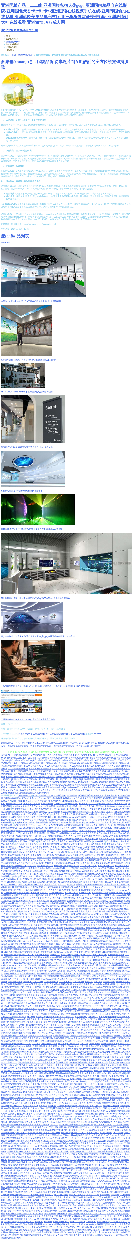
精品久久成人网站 (20, 936)
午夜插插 (94, 801)
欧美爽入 (63, 1208)
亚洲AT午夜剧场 (77, 1222)
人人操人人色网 (117, 1108)
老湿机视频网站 (105, 1235)
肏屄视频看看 (29, 828)
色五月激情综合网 (41, 801)
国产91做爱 (19, 992)
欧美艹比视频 (103, 1222)
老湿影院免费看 (114, 971)
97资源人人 (55, 955)
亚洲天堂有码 (23, 879)
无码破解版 (38, 1213)
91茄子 (103, 1154)
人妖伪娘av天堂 (41, 1095)
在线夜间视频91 (51, 982)
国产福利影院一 (81, 820)
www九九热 (74, 1038)
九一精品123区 (60, 804)
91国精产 (70, 938)
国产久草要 (97, 890)
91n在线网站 (89, 860)
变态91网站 (32, 1184)
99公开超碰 (125, 1195)
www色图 (18, 998)
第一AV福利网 (77, 1165)
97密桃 (117, 957)
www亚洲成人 (75, 852)
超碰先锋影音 (79, 979)
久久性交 (52, 971)
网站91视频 (60, 855)
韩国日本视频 (80, 1157)
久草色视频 (42, 922)
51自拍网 (25, 933)
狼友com (95, 971)
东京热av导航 (10, 1041)
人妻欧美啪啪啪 (57, 938)
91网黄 (109, 1027)
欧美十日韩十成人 (85, 1159)
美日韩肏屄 (26, 911)
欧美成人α (40, 1017)
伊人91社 (71, 1116)
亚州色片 (114, 933)
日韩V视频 (21, 1184)
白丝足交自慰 (85, 1049)
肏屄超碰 (35, 893)
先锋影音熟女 (52, 987)
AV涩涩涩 (78, 952)
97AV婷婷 (56, 1103)
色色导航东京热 (19, 806)
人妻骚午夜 (23, 1025)
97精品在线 (17, 1230)
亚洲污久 (73, 1003)
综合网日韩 (85, 798)
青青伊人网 (22, 1041)
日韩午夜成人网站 (14, 1154)
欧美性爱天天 (99, 1027)
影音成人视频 (52, 941)
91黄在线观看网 (98, 925)
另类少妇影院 (66, 925)
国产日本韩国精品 (63, 979)
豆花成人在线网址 (26, 1054)
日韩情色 (69, 952)
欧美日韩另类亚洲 (111, 1106)
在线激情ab (43, 1019)
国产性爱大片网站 (113, 876)
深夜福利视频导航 (93, 1219)
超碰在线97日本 (44, 817)
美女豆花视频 (65, 1216)
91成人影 (87, 911)
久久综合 (103, 1017)
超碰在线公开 (67, 1114)
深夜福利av (86, 1027)
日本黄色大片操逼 (112, 922)
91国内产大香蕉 (11, 971)
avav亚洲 (100, 1186)
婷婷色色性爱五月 (43, 1232)
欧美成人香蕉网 (82, 1111)
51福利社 (36, 1044)
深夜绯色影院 (76, 933)
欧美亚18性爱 (10, 1227)
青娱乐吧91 (68, 922)
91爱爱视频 (9, 839)
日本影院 (23, 882)
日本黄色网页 (93, 1133)
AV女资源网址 (10, 884)
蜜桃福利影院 (86, 1087)
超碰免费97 (66, 1224)
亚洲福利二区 (43, 833)
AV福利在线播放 (34, 1049)
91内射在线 (20, 1019)
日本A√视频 (93, 930)
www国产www (115, 949)
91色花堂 (62, 884)
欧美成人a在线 (99, 887)
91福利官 (29, 909)
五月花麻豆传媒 (8, 830)
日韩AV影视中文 (61, 1151)
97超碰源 (87, 933)
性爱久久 (23, 1208)
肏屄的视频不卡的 (14, 1079)
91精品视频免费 (30, 1106)
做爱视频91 (73, 804)
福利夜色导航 (41, 1146)
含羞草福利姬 (76, 1006)
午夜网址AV (27, 1095)
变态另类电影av (55, 1135)
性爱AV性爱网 (91, 906)
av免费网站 (55, 946)
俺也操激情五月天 (106, 960)
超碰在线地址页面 (43, 798)
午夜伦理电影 (41, 971)
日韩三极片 (30, 1030)
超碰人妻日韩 (40, 1114)
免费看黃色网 (117, 1103)
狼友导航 (16, 1046)
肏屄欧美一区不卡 (101, 1108)
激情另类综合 (26, 930)
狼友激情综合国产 (39, 1003)
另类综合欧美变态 (75, 901)
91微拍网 (66, 890)
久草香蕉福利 (86, 949)
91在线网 (71, 1143)
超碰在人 (49, 1195)
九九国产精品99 (44, 1230)
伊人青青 (17, 1071)
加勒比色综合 (75, 1235)
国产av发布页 (114, 1168)
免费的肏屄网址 (110, 984)
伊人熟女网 (72, 919)
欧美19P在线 (29, 822)
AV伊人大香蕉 (109, 1116)
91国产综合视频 (25, 884)
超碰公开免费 (64, 1025)
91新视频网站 (104, 1189)
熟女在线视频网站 (120, 963)
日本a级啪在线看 (65, 1203)
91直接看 (46, 1111)
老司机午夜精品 (19, 1049)
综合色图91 (26, 1173)
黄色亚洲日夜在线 (28, 973)
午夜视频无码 (29, 1205)
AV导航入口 (51, 1205)
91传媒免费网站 (28, 857)
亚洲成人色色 (47, 1027)
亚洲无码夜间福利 (16, 1141)
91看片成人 (92, 963)
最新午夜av (104, 906)
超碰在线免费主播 (12, 1116)
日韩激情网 (58, 1232)
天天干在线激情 (49, 836)
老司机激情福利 (100, 955)
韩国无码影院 (113, 1141)
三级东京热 (94, 1154)
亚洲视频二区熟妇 (31, 804)
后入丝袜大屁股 (112, 1068)
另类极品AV (34, 1227)
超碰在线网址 (85, 879)
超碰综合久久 (72, 984)
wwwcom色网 (68, 1033)
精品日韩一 (6, 928)
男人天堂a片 (120, 1084)
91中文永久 (58, 1065)
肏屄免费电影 (65, 998)
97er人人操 (93, 804)
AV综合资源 (82, 1046)
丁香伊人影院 (54, 849)
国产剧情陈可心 (74, 1184)
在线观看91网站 (116, 893)
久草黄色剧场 (112, 1006)
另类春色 (71, 884)
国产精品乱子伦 (21, 1157)
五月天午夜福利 (123, 839)
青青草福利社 (120, 817)
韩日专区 (101, 830)
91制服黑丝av (55, 1162)
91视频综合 (9, 1008)
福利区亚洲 (81, 1122)
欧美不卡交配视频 (41, 847)
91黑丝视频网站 (15, 1205)
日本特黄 (86, 925)
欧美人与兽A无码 (31, 1092)
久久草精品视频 (116, 901)
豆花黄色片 (53, 1146)
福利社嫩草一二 (79, 998)
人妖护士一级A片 (65, 971)
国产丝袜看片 (96, 1019)
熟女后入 (64, 1003)
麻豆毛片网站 (52, 1219)
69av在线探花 (40, 830)
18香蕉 (87, 952)
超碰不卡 (34, 963)
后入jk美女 (77, 941)
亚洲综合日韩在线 (80, 1095)
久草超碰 (98, 1184)
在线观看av (77, 1216)
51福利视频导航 (84, 1076)
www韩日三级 (41, 1060)
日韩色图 (97, 911)
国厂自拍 (30, 979)
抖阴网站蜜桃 (43, 960)
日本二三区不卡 (30, 841)
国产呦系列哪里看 (72, 825)
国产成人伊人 (37, 860)
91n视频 (78, 938)
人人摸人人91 (31, 852)
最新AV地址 (9, 1068)
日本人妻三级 (46, 1108)
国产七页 (104, 857)
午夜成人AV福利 (78, 990)
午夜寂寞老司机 (57, 1049)
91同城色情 (31, 1127)
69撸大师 (90, 936)
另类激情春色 (28, 949)
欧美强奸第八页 (61, 1038)
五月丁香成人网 (46, 852)
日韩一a (110, 1213)
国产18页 (65, 1006)
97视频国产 (100, 1224)
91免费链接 (79, 1114)
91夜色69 (27, 917)
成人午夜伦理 (110, 795)
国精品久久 (62, 836)
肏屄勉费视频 (82, 1168)
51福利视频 (62, 1213)
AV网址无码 (47, 1071)
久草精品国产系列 (106, 938)
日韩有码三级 (10, 1143)
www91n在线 (86, 895)
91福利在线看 (10, 798)
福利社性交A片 (41, 1224)
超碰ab (43, 968)
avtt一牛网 (111, 887)
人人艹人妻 (92, 1081)
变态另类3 (32, 928)
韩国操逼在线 (114, 1079)
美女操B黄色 (34, 1041)
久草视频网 (38, 982)
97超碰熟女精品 (42, 955)
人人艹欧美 (100, 812)
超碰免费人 (6, 1127)
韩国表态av (59, 952)
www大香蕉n (54, 1224)
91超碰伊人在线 (70, 1052)
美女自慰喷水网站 (45, 866)
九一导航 (80, 849)
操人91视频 (50, 1130)
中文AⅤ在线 (108, 1143)
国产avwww (47, 1197)
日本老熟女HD (18, 1127)
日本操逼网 (28, 1224)
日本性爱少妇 (87, 876)
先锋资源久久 (89, 1186)
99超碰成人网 (104, 1149)
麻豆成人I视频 (71, 893)
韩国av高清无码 (67, 976)
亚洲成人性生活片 (40, 1081)
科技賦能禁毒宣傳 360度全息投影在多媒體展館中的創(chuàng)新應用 (32, 529)
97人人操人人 (10, 1065)
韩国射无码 (36, 1211)
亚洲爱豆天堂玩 (83, 1143)
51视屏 (38, 1197)
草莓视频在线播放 (73, 1065)
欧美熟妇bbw (54, 1084)
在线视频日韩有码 (71, 1200)
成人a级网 (93, 995)
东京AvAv (14, 930)
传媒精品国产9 (83, 828)
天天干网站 (82, 930)
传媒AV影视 (108, 898)
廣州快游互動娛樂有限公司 (57, 734)
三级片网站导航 (56, 1127)
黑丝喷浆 (121, 874)
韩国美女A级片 (32, 968)
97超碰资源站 (124, 1044)
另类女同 (54, 833)
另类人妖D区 (20, 919)
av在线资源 (29, 1232)
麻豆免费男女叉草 (88, 866)
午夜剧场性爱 (91, 839)
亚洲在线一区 (39, 987)
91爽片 (4, 814)
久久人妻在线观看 (116, 1022)
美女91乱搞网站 (28, 1000)
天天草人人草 (89, 976)
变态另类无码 (48, 1062)
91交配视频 (6, 1181)
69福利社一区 (27, 1146)
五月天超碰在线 (56, 1095)
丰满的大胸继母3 (38, 933)
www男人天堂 (65, 982)
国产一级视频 (89, 852)
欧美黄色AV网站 (69, 1008)
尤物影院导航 (22, 836)
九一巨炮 (121, 855)
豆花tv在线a (84, 1030)
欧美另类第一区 (101, 901)
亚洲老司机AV (54, 1060)
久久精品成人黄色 (73, 863)
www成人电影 (66, 963)
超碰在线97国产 (11, 955)
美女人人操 (105, 1170)
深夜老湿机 (41, 1154)
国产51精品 (102, 833)
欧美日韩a (27, 801)
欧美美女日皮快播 (41, 1143)
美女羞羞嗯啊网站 (72, 1127)
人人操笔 (118, 1122)
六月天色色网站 (13, 1038)
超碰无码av (105, 1195)
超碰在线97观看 (53, 1006)
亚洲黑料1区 (52, 933)
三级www (35, 1108)
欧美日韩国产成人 (23, 1006)
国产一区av (15, 1124)
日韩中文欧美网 (67, 814)
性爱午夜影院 (88, 1060)
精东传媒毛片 (16, 1106)
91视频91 (123, 933)
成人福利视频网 (8, 990)
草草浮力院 (79, 957)
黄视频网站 (97, 1143)
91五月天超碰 (54, 909)
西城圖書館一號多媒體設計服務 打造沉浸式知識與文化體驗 (28, 719)
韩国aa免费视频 (77, 906)
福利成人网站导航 (32, 1097)
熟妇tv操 (18, 841)
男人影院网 (13, 814)
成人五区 (94, 1227)
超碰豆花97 (124, 1057)
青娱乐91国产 (10, 1222)
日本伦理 (43, 1106)
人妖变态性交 (118, 1008)
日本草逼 (31, 1017)
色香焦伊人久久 (113, 830)
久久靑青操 (109, 1084)
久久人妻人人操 (32, 1141)
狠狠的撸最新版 (44, 919)
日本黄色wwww (74, 965)
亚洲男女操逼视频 (80, 1173)
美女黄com (53, 1019)
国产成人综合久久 (115, 1060)
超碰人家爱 (17, 801)
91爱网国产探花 (118, 1089)
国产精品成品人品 (16, 1089)
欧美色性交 (89, 1197)
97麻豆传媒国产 (109, 1127)
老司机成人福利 (17, 909)
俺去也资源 (9, 1006)
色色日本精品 (70, 1076)
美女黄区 (8, 1071)
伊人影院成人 (73, 995)
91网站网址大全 (8, 895)
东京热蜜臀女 (16, 871)
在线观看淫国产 (40, 890)
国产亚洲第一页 (53, 882)
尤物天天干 (45, 1165)
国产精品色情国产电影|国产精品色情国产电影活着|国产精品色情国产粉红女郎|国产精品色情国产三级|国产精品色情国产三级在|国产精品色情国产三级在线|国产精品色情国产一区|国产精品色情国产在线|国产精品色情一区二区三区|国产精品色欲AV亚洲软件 (66, 760)
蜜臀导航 (48, 1222)
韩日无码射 (89, 806)
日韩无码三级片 (93, 1205)
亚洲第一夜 (55, 809)
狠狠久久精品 (88, 1025)
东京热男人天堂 (63, 806)
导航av (24, 1111)
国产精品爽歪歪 (13, 1135)
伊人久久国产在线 (116, 1076)
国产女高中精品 (42, 809)
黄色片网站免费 (114, 1216)
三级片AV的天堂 (114, 868)
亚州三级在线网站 (49, 1041)
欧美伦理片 (53, 1003)
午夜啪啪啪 (53, 1022)
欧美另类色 (66, 812)
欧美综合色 (110, 806)
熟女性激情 (103, 822)
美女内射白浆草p (24, 990)
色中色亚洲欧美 (55, 1227)
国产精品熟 (6, 1060)
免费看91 (88, 841)
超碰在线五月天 (93, 928)
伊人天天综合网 (121, 860)
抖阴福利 (75, 1181)
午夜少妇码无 (39, 1076)
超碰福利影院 (98, 1068)
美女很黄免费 (46, 952)
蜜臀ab (94, 1181)
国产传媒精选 (63, 949)
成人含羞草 (118, 1025)
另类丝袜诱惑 (36, 1170)
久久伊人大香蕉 (88, 833)
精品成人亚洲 (46, 1092)
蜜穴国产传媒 (14, 1162)
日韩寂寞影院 (7, 841)
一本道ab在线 (101, 1162)
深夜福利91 (44, 936)
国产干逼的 (26, 847)
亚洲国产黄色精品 (61, 1222)
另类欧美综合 (14, 933)
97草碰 (68, 1054)
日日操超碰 (121, 1230)
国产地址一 (65, 914)
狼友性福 (19, 1008)
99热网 (124, 1232)
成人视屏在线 (56, 1173)
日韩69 (31, 825)
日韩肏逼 (65, 828)
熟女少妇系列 (50, 1119)
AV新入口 (62, 1046)
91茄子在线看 (122, 995)
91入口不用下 (50, 1025)
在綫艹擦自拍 (76, 1079)
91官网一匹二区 (19, 866)
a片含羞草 (18, 1097)
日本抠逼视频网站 (116, 1162)
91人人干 (41, 941)
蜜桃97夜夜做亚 (115, 1151)
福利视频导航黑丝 (25, 1222)
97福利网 (31, 866)
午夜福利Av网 (26, 925)
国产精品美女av (61, 1087)
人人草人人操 (100, 992)
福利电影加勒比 (59, 1189)
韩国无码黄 (38, 871)
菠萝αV (96, 1230)
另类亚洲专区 (10, 995)
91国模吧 (105, 979)
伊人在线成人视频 (90, 1065)
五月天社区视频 (59, 817)
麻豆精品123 (87, 1184)
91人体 (123, 1041)
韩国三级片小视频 (9, 1054)
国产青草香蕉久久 (120, 871)
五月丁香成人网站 (97, 1213)
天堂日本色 (98, 879)
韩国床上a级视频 (89, 1149)
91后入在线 (100, 1060)
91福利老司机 (60, 795)
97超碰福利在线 (105, 817)
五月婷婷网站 (115, 973)
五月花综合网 (22, 1068)
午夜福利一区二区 (93, 1165)
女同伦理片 (9, 984)
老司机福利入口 (11, 1192)
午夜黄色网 (81, 1089)
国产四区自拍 (52, 1181)
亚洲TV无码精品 (8, 1216)
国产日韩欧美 (47, 876)
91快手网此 (24, 1192)
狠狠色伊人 (40, 979)
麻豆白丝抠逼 (105, 1146)
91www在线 (44, 946)
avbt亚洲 (38, 1057)
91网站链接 (90, 1041)
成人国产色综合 (53, 906)
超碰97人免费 (24, 1151)
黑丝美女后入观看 (109, 1176)
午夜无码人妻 (16, 1103)
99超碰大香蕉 (78, 1054)
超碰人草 (46, 879)
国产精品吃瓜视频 (45, 944)
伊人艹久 (54, 1124)
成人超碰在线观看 (104, 852)
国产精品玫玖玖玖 (86, 1052)
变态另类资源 (85, 984)
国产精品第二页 (26, 955)
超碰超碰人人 (93, 1203)
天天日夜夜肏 (122, 1095)
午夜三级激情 (23, 893)
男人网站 (107, 890)
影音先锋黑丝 (43, 973)
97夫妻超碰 (49, 1235)
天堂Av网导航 (12, 1200)
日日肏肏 (101, 844)
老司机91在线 (77, 806)
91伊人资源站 (115, 1081)
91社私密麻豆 (7, 874)
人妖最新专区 (50, 884)
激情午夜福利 (54, 828)
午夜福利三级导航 (115, 968)
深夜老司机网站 (86, 871)
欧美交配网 (69, 1111)
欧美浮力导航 (29, 1079)
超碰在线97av (120, 1019)
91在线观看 (44, 1157)
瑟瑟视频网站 (98, 1049)
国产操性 (107, 1008)
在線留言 (10, 50)
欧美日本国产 (84, 1135)
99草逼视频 (88, 987)
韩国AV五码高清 (56, 1054)
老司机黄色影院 (23, 1211)
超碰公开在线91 (42, 1176)
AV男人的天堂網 (35, 1065)
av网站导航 (111, 919)
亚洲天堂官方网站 (116, 955)
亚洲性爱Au (73, 1000)
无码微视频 (90, 909)
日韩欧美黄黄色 (13, 847)
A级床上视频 (34, 876)
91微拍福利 (42, 903)
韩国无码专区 (93, 998)
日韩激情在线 (49, 1170)
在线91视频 (77, 1224)
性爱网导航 (92, 1089)
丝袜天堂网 (35, 1216)
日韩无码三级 (65, 1146)
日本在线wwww (112, 1200)
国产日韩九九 (74, 1149)
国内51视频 (101, 1079)
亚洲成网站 (81, 809)
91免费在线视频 (19, 809)
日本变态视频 (93, 917)
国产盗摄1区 (15, 1095)
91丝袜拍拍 (87, 1141)
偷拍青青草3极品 (52, 1168)
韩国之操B (74, 1151)
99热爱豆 (55, 814)
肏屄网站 (84, 995)
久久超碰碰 (26, 1046)
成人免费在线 (82, 898)
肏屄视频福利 (111, 903)
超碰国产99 (15, 857)
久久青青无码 (76, 987)
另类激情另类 (34, 1111)
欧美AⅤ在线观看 (19, 1035)
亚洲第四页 (97, 798)
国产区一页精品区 (89, 817)
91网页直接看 (86, 1151)
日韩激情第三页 (11, 1130)
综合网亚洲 (112, 992)
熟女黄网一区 (22, 898)
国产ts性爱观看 (8, 836)
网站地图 (98, 746)
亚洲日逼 (123, 820)
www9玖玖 (97, 984)
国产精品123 (33, 814)
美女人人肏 (99, 1124)
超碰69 (70, 1189)
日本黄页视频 (39, 1122)
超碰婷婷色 (86, 890)
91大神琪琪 (87, 836)
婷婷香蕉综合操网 (60, 857)
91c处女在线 (98, 1087)
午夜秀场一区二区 (73, 992)
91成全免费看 (72, 1049)
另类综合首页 (25, 987)
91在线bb (114, 944)
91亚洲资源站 (81, 1017)
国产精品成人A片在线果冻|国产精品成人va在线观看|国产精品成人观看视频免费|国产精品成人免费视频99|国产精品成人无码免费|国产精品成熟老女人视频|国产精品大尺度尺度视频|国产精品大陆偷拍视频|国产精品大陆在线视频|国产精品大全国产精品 (66, 785)
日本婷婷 (119, 1143)
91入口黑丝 (118, 1133)
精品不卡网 (108, 1014)
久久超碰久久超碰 (100, 973)
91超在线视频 (114, 998)
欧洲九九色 (101, 1216)
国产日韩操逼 (22, 895)
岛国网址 (117, 852)
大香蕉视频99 (10, 893)
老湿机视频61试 (11, 882)
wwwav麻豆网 (97, 922)
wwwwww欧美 (73, 817)
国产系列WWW (120, 914)
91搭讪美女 (122, 887)
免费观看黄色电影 (103, 871)
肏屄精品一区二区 (41, 1173)
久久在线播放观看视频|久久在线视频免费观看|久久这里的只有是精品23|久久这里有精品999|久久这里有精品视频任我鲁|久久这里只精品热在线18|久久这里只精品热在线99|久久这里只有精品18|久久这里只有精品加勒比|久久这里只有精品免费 (65, 768)
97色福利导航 (75, 1062)
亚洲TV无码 (30, 1138)
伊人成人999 (122, 1178)
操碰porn (36, 1052)
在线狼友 (102, 1114)
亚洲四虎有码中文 (39, 887)
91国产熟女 (69, 1011)
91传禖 (15, 963)
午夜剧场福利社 (92, 857)
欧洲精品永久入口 (71, 798)
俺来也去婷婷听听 (121, 828)
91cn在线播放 (99, 841)
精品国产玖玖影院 (101, 933)
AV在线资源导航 (76, 857)
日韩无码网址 (14, 1173)
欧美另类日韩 (53, 925)
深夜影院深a (123, 798)
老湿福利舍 (74, 866)
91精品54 (47, 957)
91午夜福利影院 (44, 1000)
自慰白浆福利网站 (106, 866)
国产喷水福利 (26, 1114)
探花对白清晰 (95, 820)
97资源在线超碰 (108, 1100)
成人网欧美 (62, 1149)
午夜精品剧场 (42, 822)
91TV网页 (31, 919)
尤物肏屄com (16, 828)
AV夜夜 (53, 847)
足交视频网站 (117, 847)
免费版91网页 (78, 839)
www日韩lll (71, 855)
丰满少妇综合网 (78, 914)
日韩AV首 (51, 928)
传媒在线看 (29, 1235)
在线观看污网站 (122, 960)
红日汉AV (25, 1003)
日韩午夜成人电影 (111, 1071)
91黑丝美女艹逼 (93, 1100)
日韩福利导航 (73, 1211)
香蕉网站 (65, 882)
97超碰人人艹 (29, 960)
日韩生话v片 (102, 909)
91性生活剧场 (59, 868)
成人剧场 (33, 936)
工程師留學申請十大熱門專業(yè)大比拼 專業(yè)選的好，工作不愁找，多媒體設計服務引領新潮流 (45, 686)
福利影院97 (93, 1017)
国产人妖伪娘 (18, 820)
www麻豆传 (27, 1071)
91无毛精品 (112, 925)
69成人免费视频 (22, 1108)
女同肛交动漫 (65, 941)
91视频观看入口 (17, 1138)
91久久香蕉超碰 (65, 1057)
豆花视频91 (52, 995)
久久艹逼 (70, 868)
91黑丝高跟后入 (63, 1141)
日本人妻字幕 (102, 1041)
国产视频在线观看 (16, 1076)
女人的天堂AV (61, 1235)
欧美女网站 (33, 914)
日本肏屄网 (112, 1211)
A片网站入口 (78, 1219)
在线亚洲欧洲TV (56, 893)
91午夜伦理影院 (94, 1103)
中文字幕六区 (68, 1060)
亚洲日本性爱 (82, 814)
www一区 (5, 1197)
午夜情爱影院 (83, 1227)
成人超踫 (50, 979)
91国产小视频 (56, 1200)
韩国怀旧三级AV (106, 882)
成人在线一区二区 (87, 830)
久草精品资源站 (34, 957)
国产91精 (86, 1092)
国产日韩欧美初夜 (118, 1192)
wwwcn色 (120, 806)
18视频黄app (78, 982)
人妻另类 (14, 876)
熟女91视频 (32, 946)
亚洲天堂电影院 (106, 804)
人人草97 (121, 1203)
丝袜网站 (84, 1211)
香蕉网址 (107, 820)
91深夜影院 (11, 860)
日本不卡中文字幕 (45, 1030)
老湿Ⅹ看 (75, 1071)
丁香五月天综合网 (51, 1133)
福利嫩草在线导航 (47, 1073)
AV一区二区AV (53, 1122)
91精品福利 (68, 957)
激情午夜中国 (98, 903)
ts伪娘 (84, 965)
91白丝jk (33, 895)
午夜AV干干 (97, 1116)
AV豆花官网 (39, 1219)
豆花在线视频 (10, 1084)
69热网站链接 (89, 1097)
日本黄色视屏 (20, 874)
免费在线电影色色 (91, 1035)
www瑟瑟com (116, 1054)
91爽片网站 (86, 955)
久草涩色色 (6, 801)
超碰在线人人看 (105, 1157)
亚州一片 (87, 887)
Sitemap (97, 734)
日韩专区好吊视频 (14, 804)
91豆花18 (125, 1079)
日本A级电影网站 (57, 984)
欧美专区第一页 (68, 1168)
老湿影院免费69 (110, 798)
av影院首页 (75, 882)
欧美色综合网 (44, 841)
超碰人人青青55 (36, 898)
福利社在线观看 (116, 909)
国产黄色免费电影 (112, 1184)
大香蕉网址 (69, 1119)
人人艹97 (121, 1116)
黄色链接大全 (55, 1033)
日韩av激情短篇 (66, 1017)
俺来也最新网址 (22, 1168)
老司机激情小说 (30, 1073)
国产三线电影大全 (109, 1205)
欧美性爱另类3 (32, 1165)
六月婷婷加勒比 (8, 898)
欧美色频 (74, 871)
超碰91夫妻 (74, 1087)
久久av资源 (108, 957)
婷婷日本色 (31, 1100)
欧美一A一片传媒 (40, 1033)
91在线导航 (19, 1030)
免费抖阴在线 (47, 992)
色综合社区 (90, 849)
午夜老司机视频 (64, 1106)
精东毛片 (103, 825)
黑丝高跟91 (22, 868)
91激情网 (43, 1022)
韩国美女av (70, 1081)
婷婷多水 (18, 1033)
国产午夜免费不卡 (115, 930)
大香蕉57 (41, 1205)
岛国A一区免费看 (86, 919)
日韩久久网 (96, 1008)
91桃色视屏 (66, 1100)
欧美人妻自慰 (104, 963)
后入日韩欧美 (65, 1219)
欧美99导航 (66, 955)
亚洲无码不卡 (52, 1017)
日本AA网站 (94, 1095)
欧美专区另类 (14, 890)
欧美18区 (44, 893)
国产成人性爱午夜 (83, 1068)
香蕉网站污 (9, 1019)
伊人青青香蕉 (50, 839)
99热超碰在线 (41, 825)
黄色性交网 (42, 820)
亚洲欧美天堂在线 (109, 1044)
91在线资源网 (48, 1159)
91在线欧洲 (113, 1003)
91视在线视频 (113, 941)
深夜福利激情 (53, 976)
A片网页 (75, 895)
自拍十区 (80, 960)
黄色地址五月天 (66, 1019)
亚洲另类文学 (39, 1006)
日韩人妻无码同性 (83, 1108)
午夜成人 (59, 1076)
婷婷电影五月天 (51, 1208)
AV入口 (48, 898)
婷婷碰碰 (112, 1017)
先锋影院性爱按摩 (49, 1216)
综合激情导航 (37, 1178)
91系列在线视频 (44, 1035)
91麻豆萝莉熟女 (54, 1154)
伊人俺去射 (39, 1203)
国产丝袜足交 (114, 1197)
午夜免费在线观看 (107, 995)
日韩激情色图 (98, 1200)
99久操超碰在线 (62, 1159)
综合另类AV (104, 965)
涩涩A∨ (109, 812)
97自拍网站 (57, 957)
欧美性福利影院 (51, 871)
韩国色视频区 (45, 863)
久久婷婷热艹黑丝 (99, 1003)
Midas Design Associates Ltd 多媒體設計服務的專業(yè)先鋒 (27, 392)
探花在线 (100, 806)
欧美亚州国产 (31, 812)
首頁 (8, 36)
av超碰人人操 (41, 909)
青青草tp (61, 995)
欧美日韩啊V (20, 1017)
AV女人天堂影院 (96, 1173)
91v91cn (81, 936)
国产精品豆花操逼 (39, 1192)
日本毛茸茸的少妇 (107, 839)
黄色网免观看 (54, 1100)
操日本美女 (9, 825)
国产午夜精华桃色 (80, 1106)
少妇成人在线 (39, 911)
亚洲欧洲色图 (39, 1046)
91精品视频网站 (11, 1176)
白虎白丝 (106, 1103)
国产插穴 (16, 1022)
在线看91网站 (99, 946)
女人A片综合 (114, 1092)
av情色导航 (92, 990)
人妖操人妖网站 (110, 1219)
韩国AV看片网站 (44, 1079)
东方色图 (98, 982)
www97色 (72, 1208)
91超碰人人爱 (116, 857)
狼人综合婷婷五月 (118, 1222)
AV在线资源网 (43, 874)
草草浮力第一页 (8, 1203)
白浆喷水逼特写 (122, 1213)
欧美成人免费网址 (70, 830)
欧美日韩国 (105, 1046)
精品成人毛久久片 (59, 841)
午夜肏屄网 (22, 914)
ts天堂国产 (65, 1133)
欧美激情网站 (56, 973)
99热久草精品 (85, 1000)
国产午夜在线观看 (12, 906)
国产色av (79, 868)
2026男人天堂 (70, 874)
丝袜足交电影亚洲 (29, 1022)
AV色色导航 (53, 914)
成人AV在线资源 (40, 990)
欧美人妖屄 (100, 919)
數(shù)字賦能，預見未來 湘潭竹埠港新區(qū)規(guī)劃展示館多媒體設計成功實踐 (38, 636)
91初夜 (28, 1076)
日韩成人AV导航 (59, 1000)
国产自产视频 (27, 1135)
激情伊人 (27, 982)
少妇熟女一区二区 (61, 1079)
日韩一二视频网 (28, 922)
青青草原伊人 (60, 1027)
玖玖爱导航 (38, 1149)
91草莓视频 (24, 855)
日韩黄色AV (54, 822)
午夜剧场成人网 (113, 1119)
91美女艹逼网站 (35, 1208)
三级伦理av (62, 1186)
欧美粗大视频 (27, 1116)
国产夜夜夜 (85, 1181)
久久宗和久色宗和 (24, 830)
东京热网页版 (54, 887)
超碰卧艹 (96, 1176)
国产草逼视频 (118, 849)
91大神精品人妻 (106, 1030)
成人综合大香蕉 (61, 1195)
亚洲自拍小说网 (24, 1149)
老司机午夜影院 (59, 1230)
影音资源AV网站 (82, 1011)
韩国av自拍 (92, 1146)
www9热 (27, 1033)
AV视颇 (61, 847)
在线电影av (84, 1232)
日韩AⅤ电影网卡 (113, 1011)
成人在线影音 (87, 1178)
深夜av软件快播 (24, 1052)
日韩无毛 (62, 1041)
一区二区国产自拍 (93, 957)
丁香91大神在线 (70, 1135)
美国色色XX (38, 1130)
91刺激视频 (78, 844)
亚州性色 (12, 887)
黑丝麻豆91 (11, 1014)
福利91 (114, 990)
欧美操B (37, 1071)
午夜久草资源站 (8, 844)
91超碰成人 (80, 928)
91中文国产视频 (84, 973)
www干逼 (101, 868)
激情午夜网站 (68, 1108)
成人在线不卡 (114, 1232)
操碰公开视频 (99, 1000)
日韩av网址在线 (82, 1119)
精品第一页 (82, 874)
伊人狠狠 (20, 844)
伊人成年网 (87, 863)
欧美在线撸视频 (56, 1011)
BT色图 (80, 855)
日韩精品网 (87, 992)
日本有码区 (77, 946)
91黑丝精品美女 (15, 1073)
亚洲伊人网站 (18, 852)
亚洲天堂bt (110, 895)
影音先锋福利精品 (97, 968)
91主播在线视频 (15, 1092)
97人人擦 (94, 1030)
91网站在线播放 (122, 898)
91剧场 (30, 809)
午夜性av (67, 895)
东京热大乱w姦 (106, 1122)
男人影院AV (35, 879)
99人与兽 (48, 1065)
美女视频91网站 (61, 876)
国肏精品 (22, 1062)
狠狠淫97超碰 (29, 1230)
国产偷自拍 (96, 952)
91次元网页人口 (81, 1019)
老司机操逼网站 (114, 1154)
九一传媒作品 (16, 1057)
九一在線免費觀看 (82, 971)
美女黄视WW (10, 946)
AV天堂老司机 (56, 936)
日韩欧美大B (98, 895)
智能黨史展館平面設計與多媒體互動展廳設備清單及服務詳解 (28, 360)
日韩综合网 (43, 895)
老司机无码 (122, 919)
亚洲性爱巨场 (29, 944)
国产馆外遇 (24, 963)
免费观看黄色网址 (114, 844)
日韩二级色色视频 (52, 930)
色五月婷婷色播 (19, 928)
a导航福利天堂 (68, 960)
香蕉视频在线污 (22, 839)
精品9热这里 (111, 1000)
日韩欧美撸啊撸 (109, 952)
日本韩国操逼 (111, 1049)
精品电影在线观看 (103, 987)
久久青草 (115, 1189)
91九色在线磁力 (28, 817)
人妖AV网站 (13, 925)
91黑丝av (127, 1154)
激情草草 (76, 812)
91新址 (36, 795)
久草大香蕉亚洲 (73, 1178)
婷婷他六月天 (92, 1195)
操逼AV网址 (121, 884)
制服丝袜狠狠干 (27, 1197)
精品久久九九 (65, 968)
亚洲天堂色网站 (36, 1025)
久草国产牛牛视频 (29, 1038)
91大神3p (14, 855)
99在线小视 (9, 1108)
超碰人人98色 (99, 1006)
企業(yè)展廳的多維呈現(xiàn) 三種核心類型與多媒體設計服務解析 (31, 301)
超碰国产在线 (48, 855)
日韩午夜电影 (10, 1052)
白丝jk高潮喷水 (100, 1151)
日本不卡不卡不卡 (31, 1103)
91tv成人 (23, 814)
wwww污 (118, 1035)
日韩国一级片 (18, 1060)
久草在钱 (120, 1100)
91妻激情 (67, 1173)
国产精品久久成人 (38, 849)
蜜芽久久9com (7, 965)
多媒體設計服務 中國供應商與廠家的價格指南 (22, 491)
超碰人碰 (16, 941)
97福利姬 (87, 1006)
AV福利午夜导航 (34, 1133)
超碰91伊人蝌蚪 (66, 1022)
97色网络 (42, 928)
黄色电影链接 (30, 1008)
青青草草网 (30, 820)
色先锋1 (126, 833)
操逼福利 (18, 917)
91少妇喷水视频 (11, 1219)
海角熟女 (104, 814)
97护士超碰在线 (60, 1092)
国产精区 (43, 812)
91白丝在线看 (100, 1141)
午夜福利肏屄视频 (110, 911)
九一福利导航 (76, 1035)
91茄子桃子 (22, 1065)
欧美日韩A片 (90, 844)
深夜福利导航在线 (21, 1119)
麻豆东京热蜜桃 (67, 1068)
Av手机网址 (94, 814)
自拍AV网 (43, 963)
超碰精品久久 (26, 1200)
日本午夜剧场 (41, 1135)
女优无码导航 (37, 839)
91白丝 (108, 1087)
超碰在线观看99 (51, 917)
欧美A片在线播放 (82, 1138)
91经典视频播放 (46, 1038)
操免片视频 (57, 798)
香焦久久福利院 (13, 911)
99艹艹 (78, 1060)
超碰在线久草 (91, 822)
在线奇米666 (110, 884)
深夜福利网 (92, 1157)
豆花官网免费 (35, 1087)
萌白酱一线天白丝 (41, 1200)
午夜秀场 (83, 804)
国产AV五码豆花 (109, 1138)
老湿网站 (65, 906)
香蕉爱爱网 (29, 995)
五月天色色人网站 (100, 893)
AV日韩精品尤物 (15, 1235)
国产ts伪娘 (22, 946)
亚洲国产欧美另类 (113, 1173)
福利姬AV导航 (53, 1114)
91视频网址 (56, 801)
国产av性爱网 (22, 901)
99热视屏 (50, 1076)
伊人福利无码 (89, 1079)
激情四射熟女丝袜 (25, 1014)
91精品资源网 (80, 1203)
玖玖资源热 (19, 1165)
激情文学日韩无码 (85, 1162)
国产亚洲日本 (55, 895)
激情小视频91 (41, 1014)
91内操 (120, 1111)
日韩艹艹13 (109, 1135)
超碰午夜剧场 (23, 860)
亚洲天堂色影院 (108, 874)
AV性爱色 (97, 836)
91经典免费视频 (28, 833)
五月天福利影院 (13, 1000)
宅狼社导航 (11, 849)
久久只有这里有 (115, 833)
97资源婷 (29, 1060)
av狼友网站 (87, 1230)
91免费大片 (43, 1008)
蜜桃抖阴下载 (41, 949)
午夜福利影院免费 (110, 1057)
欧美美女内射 (19, 1100)
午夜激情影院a (58, 965)
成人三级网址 (69, 973)
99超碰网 (37, 1159)
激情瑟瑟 (17, 949)
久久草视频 (76, 1025)
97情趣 (103, 971)
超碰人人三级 (23, 1178)
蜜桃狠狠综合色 (107, 801)
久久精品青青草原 (97, 1130)
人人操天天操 (54, 812)
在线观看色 (79, 1057)
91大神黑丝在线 (19, 957)
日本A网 (99, 1084)
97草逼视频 (122, 825)
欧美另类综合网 (51, 1068)
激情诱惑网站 (104, 990)
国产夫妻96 (38, 930)
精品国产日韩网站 (62, 1071)
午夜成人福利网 (100, 1076)
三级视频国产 (42, 1054)
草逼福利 (86, 903)
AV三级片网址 (108, 1165)
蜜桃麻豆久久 (94, 874)
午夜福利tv (11, 879)
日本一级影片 (18, 968)
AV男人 (78, 976)
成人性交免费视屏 (69, 1014)
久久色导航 (59, 992)
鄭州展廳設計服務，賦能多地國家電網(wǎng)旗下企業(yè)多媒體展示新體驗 (35, 598)
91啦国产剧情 (104, 1089)
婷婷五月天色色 (44, 857)
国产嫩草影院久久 (118, 906)
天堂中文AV (52, 968)
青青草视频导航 (97, 1111)
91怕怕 (86, 941)
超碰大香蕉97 (74, 1213)
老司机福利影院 (68, 1122)
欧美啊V (43, 914)
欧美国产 (19, 984)
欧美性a (121, 1138)
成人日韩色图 (14, 1146)
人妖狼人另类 (118, 809)
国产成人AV (79, 1022)
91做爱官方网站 (48, 1141)
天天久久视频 (120, 1033)
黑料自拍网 (111, 1224)
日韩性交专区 (45, 965)
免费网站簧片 (39, 925)
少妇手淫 (44, 984)
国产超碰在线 (25, 1213)
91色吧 (127, 893)
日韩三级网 (21, 1133)
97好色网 (16, 1238)
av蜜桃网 (124, 1130)
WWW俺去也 (30, 998)
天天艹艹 (89, 982)
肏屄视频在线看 (69, 930)
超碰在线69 (96, 1138)
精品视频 (41, 906)
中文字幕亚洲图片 (105, 1033)
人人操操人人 (106, 914)
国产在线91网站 (90, 938)
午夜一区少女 (55, 1089)
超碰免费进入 (70, 1227)
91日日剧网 (94, 1170)
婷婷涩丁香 (93, 965)
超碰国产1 (75, 890)
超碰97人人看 (85, 893)
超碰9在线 (18, 1232)
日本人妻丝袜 (71, 1030)
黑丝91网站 (70, 898)
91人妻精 (99, 1178)
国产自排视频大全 (14, 960)
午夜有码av (79, 909)
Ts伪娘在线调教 (68, 849)
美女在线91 (43, 1127)
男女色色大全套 (28, 906)
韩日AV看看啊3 (55, 922)
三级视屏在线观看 (36, 882)
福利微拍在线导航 (122, 812)
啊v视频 (52, 949)
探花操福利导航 (34, 1062)
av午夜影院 (88, 1124)
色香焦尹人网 (119, 1073)
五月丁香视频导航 (116, 936)
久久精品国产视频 (12, 1003)
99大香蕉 (77, 925)
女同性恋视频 (56, 1176)
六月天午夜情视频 (121, 1124)
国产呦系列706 (37, 1195)
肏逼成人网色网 (64, 839)
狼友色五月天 (59, 1178)
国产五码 (116, 890)
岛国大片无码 (89, 847)
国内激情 (72, 1046)
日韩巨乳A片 (56, 1157)
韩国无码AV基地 (110, 836)
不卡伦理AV (26, 890)
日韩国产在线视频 (16, 1027)
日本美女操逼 (26, 952)
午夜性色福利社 (15, 903)
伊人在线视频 (69, 1154)
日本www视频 (92, 914)
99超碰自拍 (114, 1208)
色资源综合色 (52, 911)
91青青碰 (93, 1168)
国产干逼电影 (35, 836)
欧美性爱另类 (103, 1097)
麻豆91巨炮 (114, 1062)
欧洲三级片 (64, 933)
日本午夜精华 (101, 1159)
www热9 (58, 1052)
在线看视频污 (12, 1213)
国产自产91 (32, 806)
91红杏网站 (95, 1127)
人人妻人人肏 (61, 1097)
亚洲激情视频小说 (33, 844)
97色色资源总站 (123, 895)
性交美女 (39, 1235)
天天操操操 (63, 1205)
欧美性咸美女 (66, 844)
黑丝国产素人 (84, 1003)
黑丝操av (16, 1011)
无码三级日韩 (47, 1052)
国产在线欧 (73, 879)
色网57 (46, 1049)
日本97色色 (109, 879)
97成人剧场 (13, 1170)
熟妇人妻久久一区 (81, 801)
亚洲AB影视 (94, 1044)
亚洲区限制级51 (32, 1027)
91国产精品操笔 (121, 1235)
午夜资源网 (36, 855)
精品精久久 (26, 1159)
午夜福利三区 (81, 1033)
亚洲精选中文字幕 (22, 1044)
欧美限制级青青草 (39, 1084)
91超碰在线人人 (25, 795)
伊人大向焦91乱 (57, 1081)
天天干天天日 (7, 992)
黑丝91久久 (91, 1022)
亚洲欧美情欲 (91, 960)
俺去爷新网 (98, 884)
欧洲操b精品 (51, 1046)
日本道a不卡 (9, 1211)
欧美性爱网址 (87, 812)
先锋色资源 (49, 860)
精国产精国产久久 (104, 860)
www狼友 (103, 1168)
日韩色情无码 (88, 1062)
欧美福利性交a (70, 936)
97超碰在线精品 (44, 1138)
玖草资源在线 (56, 874)
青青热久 (18, 822)
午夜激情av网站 (108, 1230)
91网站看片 (86, 1200)
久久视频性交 (80, 963)
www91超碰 (111, 1111)
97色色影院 (38, 917)
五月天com (83, 1130)
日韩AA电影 (41, 828)
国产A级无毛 (58, 898)
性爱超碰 (57, 1108)
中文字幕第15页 (23, 976)
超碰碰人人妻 (48, 1097)
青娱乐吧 (115, 1195)
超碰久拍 (80, 822)
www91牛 (123, 976)
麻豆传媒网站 (96, 898)
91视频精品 (69, 928)
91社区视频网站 (92, 1054)
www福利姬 (47, 1087)
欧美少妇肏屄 (110, 1178)
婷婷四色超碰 (91, 1114)
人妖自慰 (88, 946)
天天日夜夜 (68, 1157)
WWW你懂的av (105, 1181)
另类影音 (92, 1033)
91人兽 (104, 998)
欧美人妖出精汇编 (98, 1232)
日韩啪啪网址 (23, 887)
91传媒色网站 (14, 922)
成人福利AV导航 (97, 1119)
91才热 (115, 820)
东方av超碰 (115, 979)
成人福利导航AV (62, 860)
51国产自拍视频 (100, 949)
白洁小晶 (112, 825)
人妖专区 (78, 1189)
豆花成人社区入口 (39, 1186)
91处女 (32, 901)
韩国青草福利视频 (56, 820)
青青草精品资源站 (56, 903)
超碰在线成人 (76, 887)
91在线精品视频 (50, 1057)
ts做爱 (73, 828)
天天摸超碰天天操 (24, 1203)
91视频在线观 (79, 1100)
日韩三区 (14, 1195)
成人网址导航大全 (59, 879)
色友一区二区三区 (64, 1170)
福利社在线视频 (63, 1073)
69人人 (108, 1124)
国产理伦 (65, 887)
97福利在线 (125, 1200)
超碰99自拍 (85, 1176)
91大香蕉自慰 (80, 917)
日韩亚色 (113, 976)
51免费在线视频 (120, 1181)
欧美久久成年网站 (71, 1176)
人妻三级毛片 (75, 836)
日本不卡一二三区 (75, 1041)
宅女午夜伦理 (67, 1138)
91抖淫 (44, 1227)
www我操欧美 (44, 1184)
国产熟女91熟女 (26, 971)
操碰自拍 (54, 998)
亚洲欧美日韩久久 (61, 1035)
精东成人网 (99, 876)
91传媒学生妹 (27, 1124)
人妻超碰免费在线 (73, 847)
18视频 (36, 952)
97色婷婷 (52, 1192)
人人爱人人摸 (101, 1197)
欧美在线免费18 (45, 868)
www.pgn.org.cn (23, 734)
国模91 (16, 952)
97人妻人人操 (19, 979)
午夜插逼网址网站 (107, 1065)
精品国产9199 (46, 795)
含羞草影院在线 (59, 1184)
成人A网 (73, 1084)
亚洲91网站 (111, 855)
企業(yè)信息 (12, 47)
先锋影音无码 (109, 982)
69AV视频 (85, 1038)
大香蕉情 (64, 1084)
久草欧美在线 (73, 1044)
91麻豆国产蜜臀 (50, 1211)
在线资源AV (11, 1025)
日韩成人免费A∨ (40, 1011)
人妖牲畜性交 (23, 849)
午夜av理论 (59, 944)
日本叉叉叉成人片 (102, 863)
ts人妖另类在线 (32, 1089)
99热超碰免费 (77, 860)
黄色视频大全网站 (9, 1081)
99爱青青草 (42, 1100)
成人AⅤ (13, 1062)
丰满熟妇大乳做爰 (80, 968)
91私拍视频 (123, 841)
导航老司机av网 (74, 1230)
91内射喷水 (108, 1019)
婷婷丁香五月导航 (84, 944)
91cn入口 (126, 973)
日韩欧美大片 (38, 1151)
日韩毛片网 (24, 1195)
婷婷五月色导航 (76, 841)
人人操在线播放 (103, 849)
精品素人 (33, 1157)
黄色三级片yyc (84, 1208)
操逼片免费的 (7, 1097)
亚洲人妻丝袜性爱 (89, 825)
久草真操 (115, 1149)
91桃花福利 (64, 833)
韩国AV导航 (110, 1038)
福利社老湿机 (31, 863)
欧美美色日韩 (90, 868)
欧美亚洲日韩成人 (73, 903)
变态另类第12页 (76, 1197)
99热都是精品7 (86, 1071)
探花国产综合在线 (84, 884)
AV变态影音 (67, 1103)
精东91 (60, 1119)
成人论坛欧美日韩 (47, 806)
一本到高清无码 (28, 941)
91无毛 (62, 911)
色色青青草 (65, 1165)
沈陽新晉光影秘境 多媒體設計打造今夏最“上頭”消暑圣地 (27, 447)
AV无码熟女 (120, 1135)
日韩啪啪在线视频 (98, 941)
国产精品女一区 (54, 830)
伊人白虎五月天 (71, 1232)
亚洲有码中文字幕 (99, 1092)
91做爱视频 (54, 990)
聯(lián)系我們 (12, 44)
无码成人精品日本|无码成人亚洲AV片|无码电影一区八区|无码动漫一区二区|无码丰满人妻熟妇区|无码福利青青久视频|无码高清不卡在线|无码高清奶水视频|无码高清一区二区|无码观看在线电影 (65, 779)
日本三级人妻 (97, 795)
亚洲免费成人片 (78, 1133)
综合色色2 (74, 949)
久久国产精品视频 (51, 844)
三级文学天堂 (93, 809)
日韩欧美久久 (43, 998)
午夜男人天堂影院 (92, 1073)
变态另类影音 (14, 1159)
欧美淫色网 (6, 755)
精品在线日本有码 (119, 863)
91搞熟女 (76, 955)
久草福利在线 (37, 1119)
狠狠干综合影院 (36, 1068)
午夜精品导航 (29, 1154)
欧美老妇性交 (107, 917)
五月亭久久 (117, 1146)
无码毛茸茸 (38, 884)
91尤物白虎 (81, 1081)
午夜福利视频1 (73, 1027)
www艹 (114, 1052)
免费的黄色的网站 (49, 1044)
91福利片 (8, 952)
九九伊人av (75, 833)
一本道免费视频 (41, 1124)
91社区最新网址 (117, 814)
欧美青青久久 (23, 1216)
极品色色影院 (50, 1213)
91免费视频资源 (56, 825)
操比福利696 (22, 1227)
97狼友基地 (107, 1073)
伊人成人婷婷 (89, 1216)
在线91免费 (28, 1189)
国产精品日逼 (12, 1186)
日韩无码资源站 (68, 809)
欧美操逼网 (32, 1181)
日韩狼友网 (117, 1087)
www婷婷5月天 (21, 1087)
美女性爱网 (120, 801)
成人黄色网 (54, 963)
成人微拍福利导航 (58, 901)
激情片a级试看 (14, 1122)
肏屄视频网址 (62, 1062)
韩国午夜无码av (26, 1219)
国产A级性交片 (97, 1038)
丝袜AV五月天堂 (31, 984)
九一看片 (32, 1035)
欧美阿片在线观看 (77, 1195)
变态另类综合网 (117, 822)
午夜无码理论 (10, 868)
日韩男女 (85, 1127)
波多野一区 (114, 1041)
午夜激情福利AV (108, 1203)
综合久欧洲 (65, 990)
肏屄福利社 (64, 871)
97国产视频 (46, 1103)
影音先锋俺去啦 (26, 1176)
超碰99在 (98, 1071)
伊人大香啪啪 (112, 1130)
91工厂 (73, 1159)
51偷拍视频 (67, 801)
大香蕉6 (56, 1138)
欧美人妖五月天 (42, 1116)
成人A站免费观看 (82, 922)
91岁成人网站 (120, 1014)
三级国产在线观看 (78, 1192)
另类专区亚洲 (62, 1130)
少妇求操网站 (29, 903)
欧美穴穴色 (102, 1022)
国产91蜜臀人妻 (59, 919)
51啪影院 (52, 1186)
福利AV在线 (55, 960)
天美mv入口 (90, 855)
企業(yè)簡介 (12, 39)
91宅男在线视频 (79, 1146)
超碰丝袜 (69, 820)
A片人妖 (84, 1044)
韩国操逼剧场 (47, 804)
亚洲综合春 (15, 817)
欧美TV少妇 (123, 990)
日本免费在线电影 (25, 798)
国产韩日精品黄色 (40, 1162)
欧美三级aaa (64, 1181)
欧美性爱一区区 (81, 1170)
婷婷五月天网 (77, 1073)
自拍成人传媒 (124, 1052)
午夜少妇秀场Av (11, 973)
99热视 (68, 1095)
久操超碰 (48, 1178)
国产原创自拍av (66, 917)
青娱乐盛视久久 (15, 982)
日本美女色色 (10, 1149)
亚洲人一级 (96, 1014)
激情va (103, 930)
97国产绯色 (106, 928)
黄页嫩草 (101, 855)
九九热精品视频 (8, 901)
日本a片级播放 (90, 1189)
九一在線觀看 (58, 863)
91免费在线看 (82, 1154)
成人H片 (95, 828)
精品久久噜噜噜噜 (93, 1057)
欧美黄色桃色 (43, 901)
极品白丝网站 (84, 1014)
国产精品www (84, 1008)
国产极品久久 (106, 828)
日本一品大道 (67, 909)
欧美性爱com (112, 946)
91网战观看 (12, 1151)
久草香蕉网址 (63, 1192)
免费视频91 (9, 1168)
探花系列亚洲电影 (119, 965)
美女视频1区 (97, 1135)
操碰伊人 (120, 938)
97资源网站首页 (75, 1097)
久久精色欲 (75, 876)
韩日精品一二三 (13, 833)
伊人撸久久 (26, 1011)
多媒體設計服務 (38, 734)
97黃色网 (15, 1197)
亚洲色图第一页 (39, 976)
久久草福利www (90, 1235)
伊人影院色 (76, 1141)
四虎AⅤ (84, 1213)
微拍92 (60, 928)
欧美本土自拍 (7, 998)
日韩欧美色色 (68, 1089)
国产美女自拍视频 (41, 938)
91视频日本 (27, 1122)
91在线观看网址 (8, 976)
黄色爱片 (91, 1192)
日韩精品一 (72, 795)
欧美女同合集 (107, 1035)
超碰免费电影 (75, 1092)
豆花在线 (62, 1044)
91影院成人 (24, 1186)
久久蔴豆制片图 (61, 852)
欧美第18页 (45, 814)
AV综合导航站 (24, 1081)
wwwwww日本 (113, 1114)
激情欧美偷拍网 (11, 1208)
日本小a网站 (111, 841)
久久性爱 (88, 901)
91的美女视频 (101, 936)
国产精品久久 (55, 1008)
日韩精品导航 (84, 795)
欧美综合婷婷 (95, 1106)
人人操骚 (62, 1211)
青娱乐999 (26, 1162)
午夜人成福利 (120, 804)
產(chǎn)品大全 (13, 42)
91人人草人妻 (114, 1159)
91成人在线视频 (60, 1197)
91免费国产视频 (24, 1143)
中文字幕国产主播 (89, 882)
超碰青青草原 (21, 825)
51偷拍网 (73, 1130)
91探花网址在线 (98, 1011)
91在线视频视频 (15, 944)
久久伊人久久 (14, 1111)
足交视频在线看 (103, 847)
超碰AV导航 (116, 1046)
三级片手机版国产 (97, 1211)
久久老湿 (27, 871)
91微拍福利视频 (83, 1116)
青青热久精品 (101, 1062)
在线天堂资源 (23, 1084)
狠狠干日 (8, 949)
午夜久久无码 (10, 914)
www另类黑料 (25, 1130)
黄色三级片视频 (120, 1157)
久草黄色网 (106, 809)
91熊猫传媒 (19, 812)
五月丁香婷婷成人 (103, 1025)
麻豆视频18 (117, 928)
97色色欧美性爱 (68, 822)
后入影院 (55, 1165)
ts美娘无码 (24, 1170)
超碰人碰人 (31, 1019)
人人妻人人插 (54, 890)
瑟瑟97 (20, 995)
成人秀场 (49, 1151)
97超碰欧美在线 (32, 992)
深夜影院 (32, 868)
